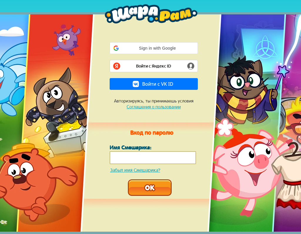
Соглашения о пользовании (154, 106)
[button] (154, 48)
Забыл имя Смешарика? (135, 170)
